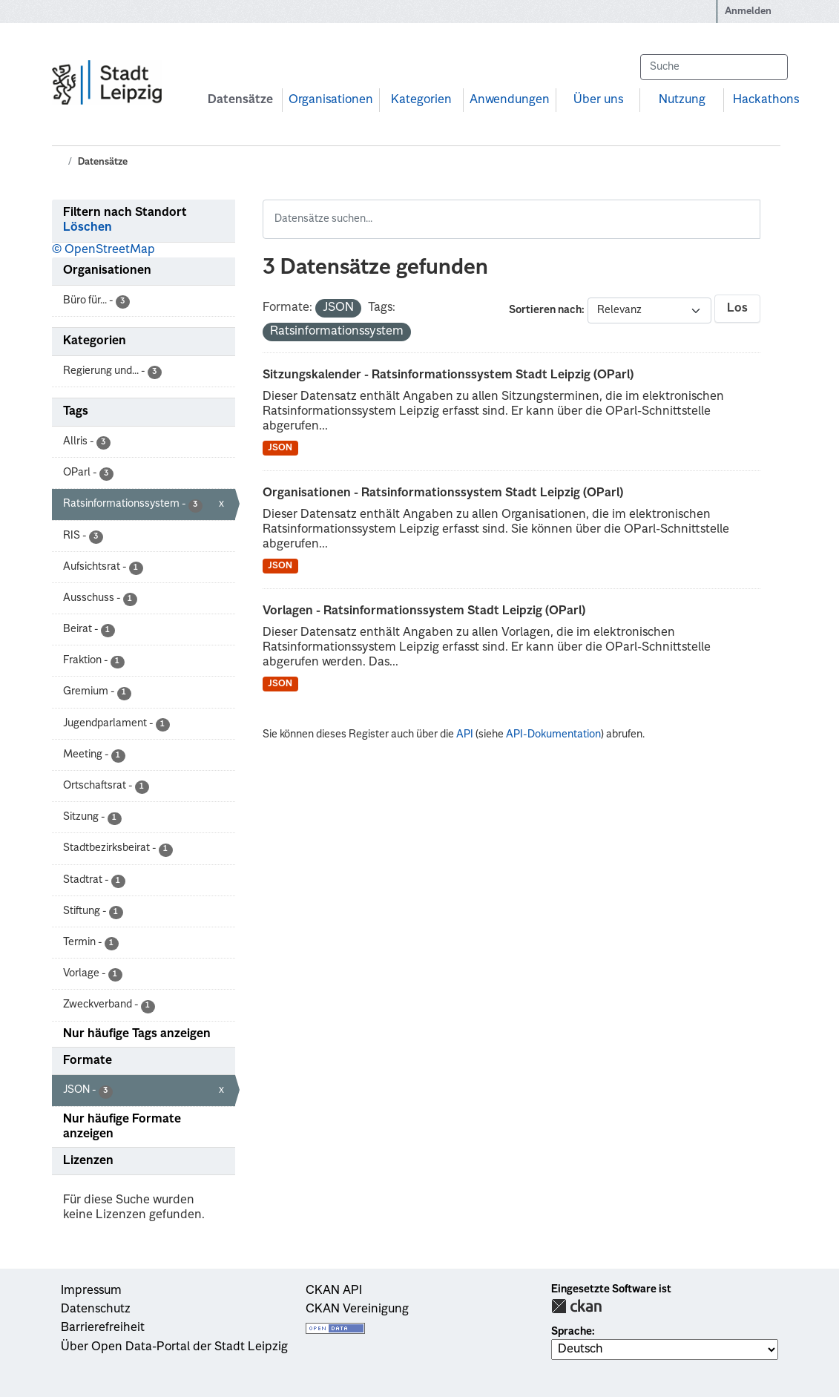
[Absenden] (769, 67)
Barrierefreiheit (103, 1328)
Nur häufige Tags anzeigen (137, 1034)
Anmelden (748, 11)
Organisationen (331, 100)
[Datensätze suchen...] (713, 67)
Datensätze (240, 100)
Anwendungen (510, 100)
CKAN (576, 1306)
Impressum (91, 1291)
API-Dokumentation (553, 734)
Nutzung (682, 100)
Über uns (598, 100)
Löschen (87, 228)
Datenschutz (96, 1309)
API (464, 734)
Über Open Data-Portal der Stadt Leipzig (174, 1347)
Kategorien (421, 100)
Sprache (571, 1332)
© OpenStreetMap (103, 250)
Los (737, 309)
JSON (280, 448)
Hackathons (766, 100)
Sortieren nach (545, 310)
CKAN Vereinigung (357, 1309)
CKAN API (334, 1291)
